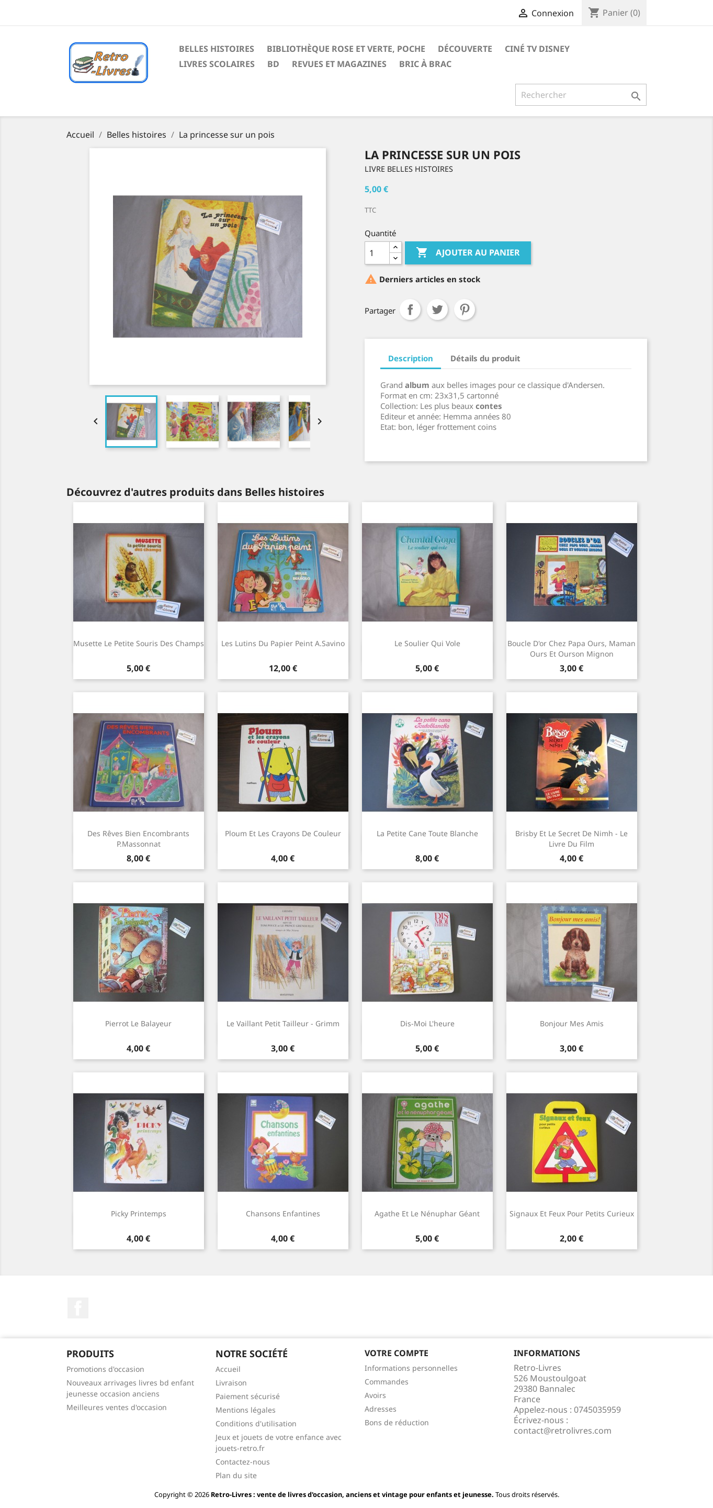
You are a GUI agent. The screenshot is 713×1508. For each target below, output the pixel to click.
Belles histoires (216, 48)
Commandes (387, 1382)
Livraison (231, 1383)
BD (273, 64)
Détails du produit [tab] (485, 358)
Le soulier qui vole (427, 643)
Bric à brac (425, 64)
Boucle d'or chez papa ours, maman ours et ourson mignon (571, 648)
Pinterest (464, 309)
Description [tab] (410, 358)
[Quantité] (377, 252)
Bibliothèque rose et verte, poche (346, 48)
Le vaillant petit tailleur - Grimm (283, 1023)
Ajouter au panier (468, 253)
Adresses (381, 1409)
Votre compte (396, 1353)
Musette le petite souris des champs (138, 643)
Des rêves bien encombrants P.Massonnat (138, 838)
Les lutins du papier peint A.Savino (283, 643)
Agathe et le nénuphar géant (427, 1213)
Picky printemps (138, 1213)
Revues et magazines (339, 64)
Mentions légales (246, 1410)
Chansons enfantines (283, 1213)
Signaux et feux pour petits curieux (572, 1213)
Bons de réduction (397, 1422)
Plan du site (236, 1475)
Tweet (437, 309)
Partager (410, 309)
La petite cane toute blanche (427, 833)
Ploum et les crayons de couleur (283, 833)
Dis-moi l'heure (427, 1023)
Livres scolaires (217, 64)
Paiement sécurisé (248, 1396)
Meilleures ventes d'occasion (116, 1407)
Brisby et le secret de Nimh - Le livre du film (571, 838)
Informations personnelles (411, 1368)
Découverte (465, 48)
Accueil (228, 1369)
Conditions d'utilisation (256, 1423)
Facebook (77, 1308)
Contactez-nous (243, 1462)
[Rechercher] (581, 95)
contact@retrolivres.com (563, 1430)
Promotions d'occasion (105, 1369)
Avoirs (375, 1395)
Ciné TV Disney (537, 48)
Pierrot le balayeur (138, 1023)
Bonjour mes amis (572, 1023)
